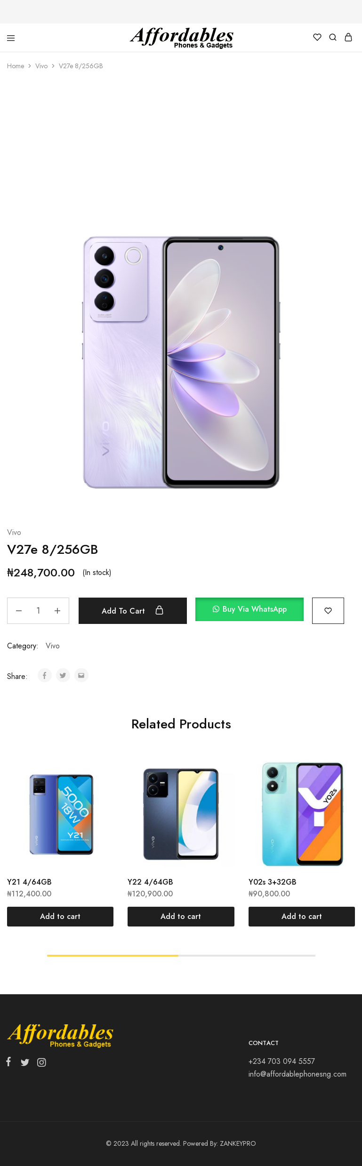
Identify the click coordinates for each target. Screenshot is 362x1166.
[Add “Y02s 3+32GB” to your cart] (302, 916)
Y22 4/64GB (150, 882)
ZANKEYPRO (238, 1143)
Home (15, 66)
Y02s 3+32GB (273, 882)
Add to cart (133, 611)
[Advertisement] (181, 150)
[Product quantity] (38, 610)
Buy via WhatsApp (255, 609)
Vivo (41, 66)
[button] (253, 611)
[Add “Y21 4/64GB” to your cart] (60, 916)
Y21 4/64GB (29, 882)
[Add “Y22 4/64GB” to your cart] (181, 916)
